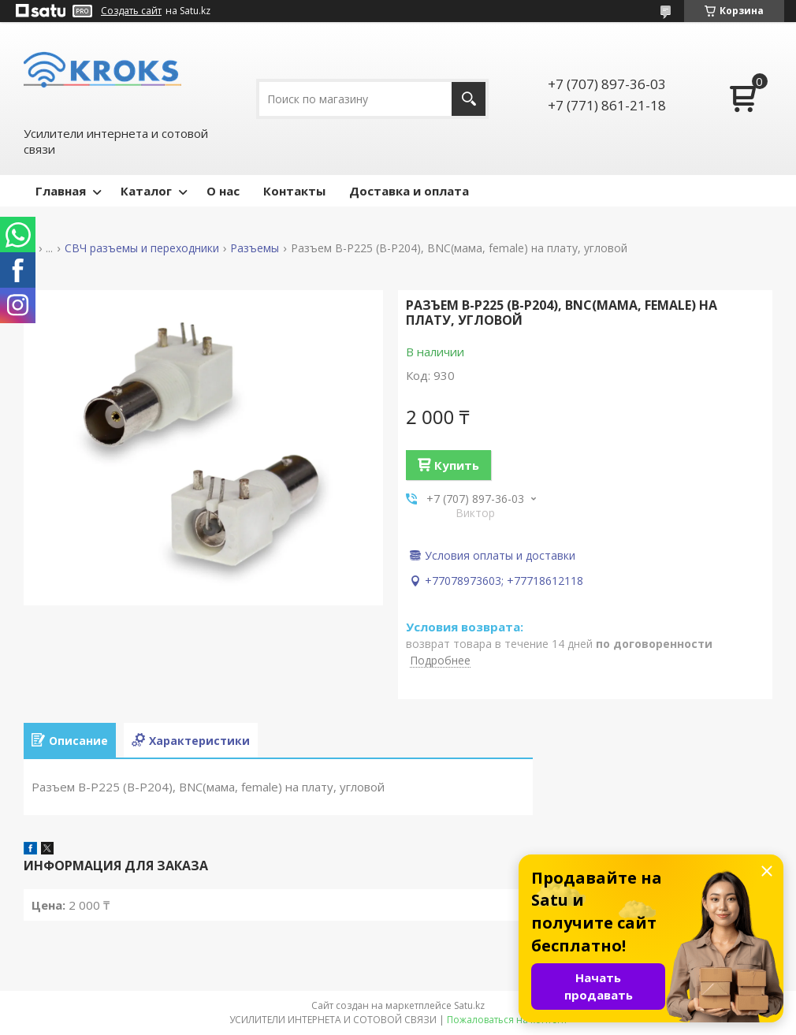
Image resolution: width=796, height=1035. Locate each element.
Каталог (146, 191)
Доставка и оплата (409, 191)
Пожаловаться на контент (507, 1019)
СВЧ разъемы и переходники (142, 248)
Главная (60, 191)
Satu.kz (469, 1005)
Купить (456, 465)
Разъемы (254, 248)
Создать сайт (131, 11)
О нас (223, 191)
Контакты (294, 191)
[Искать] (468, 99)
